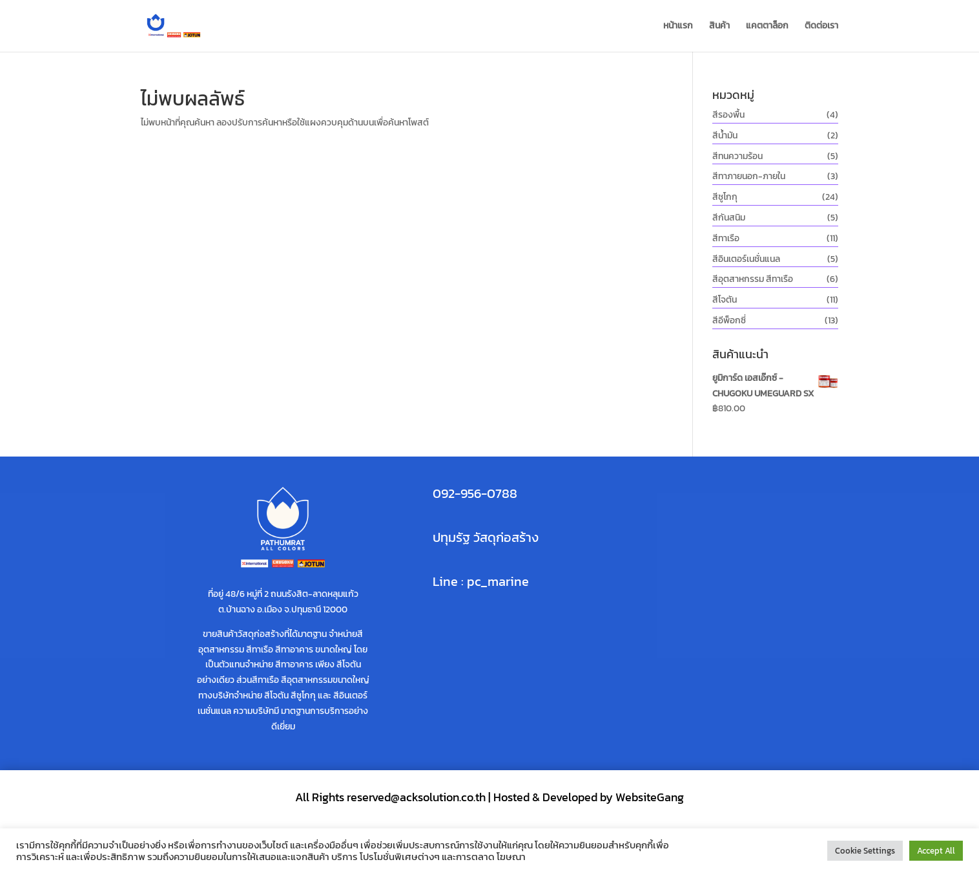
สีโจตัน (724, 300)
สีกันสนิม (728, 217)
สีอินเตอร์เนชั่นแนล (746, 259)
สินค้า (719, 26)
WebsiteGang (649, 797)
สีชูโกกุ (724, 197)
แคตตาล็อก (767, 26)
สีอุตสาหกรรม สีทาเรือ (752, 279)
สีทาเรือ (725, 238)
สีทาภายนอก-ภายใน (748, 176)
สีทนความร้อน (737, 156)
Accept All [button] (936, 851)
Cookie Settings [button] (865, 851)
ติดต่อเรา (821, 26)
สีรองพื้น (728, 115)
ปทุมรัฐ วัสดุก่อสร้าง (486, 537)
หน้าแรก (678, 26)
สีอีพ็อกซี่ (729, 320)
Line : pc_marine (481, 581)
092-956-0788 (475, 493)
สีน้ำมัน (724, 135)
